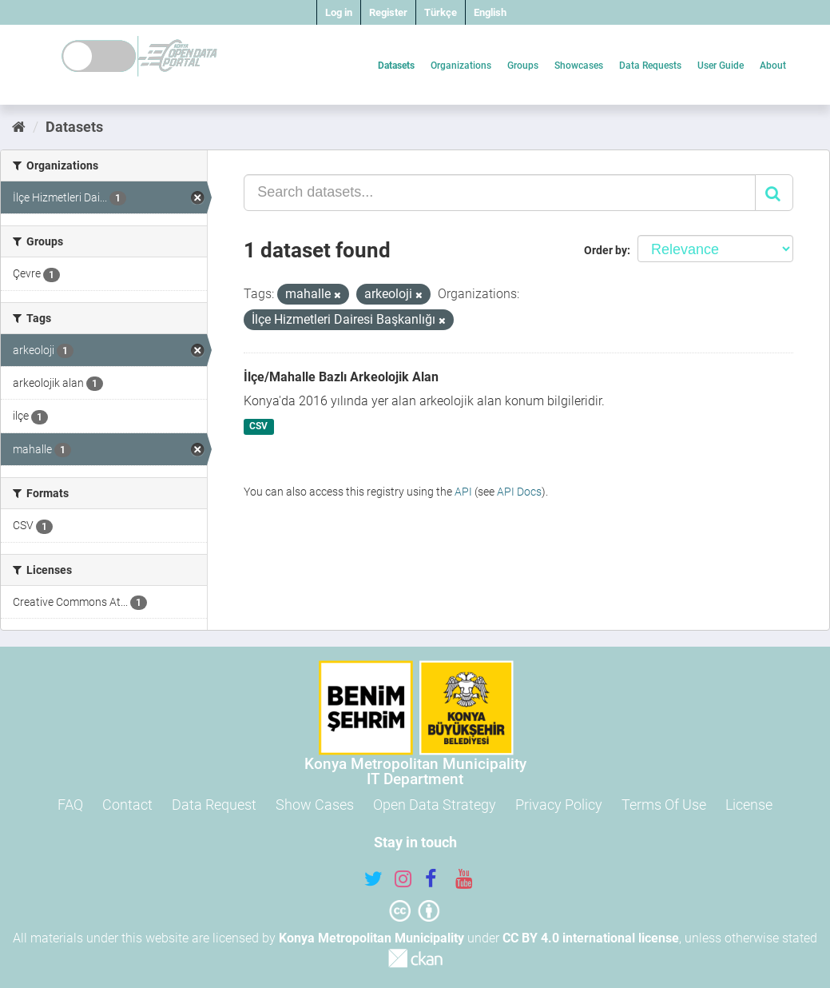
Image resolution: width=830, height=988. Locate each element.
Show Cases (315, 804)
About (773, 65)
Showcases (578, 65)
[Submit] (774, 192)
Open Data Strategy (434, 804)
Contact (127, 804)
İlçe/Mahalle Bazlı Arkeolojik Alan (341, 376)
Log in (338, 12)
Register (388, 12)
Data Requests (650, 65)
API (463, 491)
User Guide (720, 65)
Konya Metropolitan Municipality (371, 938)
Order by (605, 250)
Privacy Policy (558, 804)
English (490, 12)
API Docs (519, 491)
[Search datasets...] (500, 192)
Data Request (214, 804)
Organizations (461, 65)
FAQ (70, 804)
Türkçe (440, 12)
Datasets (396, 65)
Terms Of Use (664, 804)
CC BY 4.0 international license (590, 938)
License (748, 804)
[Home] (19, 126)
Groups (522, 65)
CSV (258, 426)
